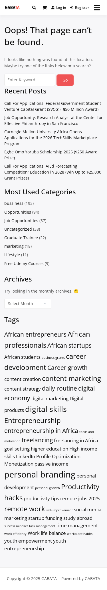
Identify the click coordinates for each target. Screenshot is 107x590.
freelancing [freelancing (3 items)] (37, 440)
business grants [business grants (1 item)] (53, 358)
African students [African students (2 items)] (22, 357)
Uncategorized (18, 229)
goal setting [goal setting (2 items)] (17, 448)
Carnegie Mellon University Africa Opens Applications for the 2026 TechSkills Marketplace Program (50, 137)
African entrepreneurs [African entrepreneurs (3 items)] (35, 334)
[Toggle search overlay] (34, 8)
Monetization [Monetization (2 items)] (18, 463)
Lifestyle (12, 254)
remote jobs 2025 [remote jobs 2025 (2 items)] (80, 498)
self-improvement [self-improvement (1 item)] (59, 510)
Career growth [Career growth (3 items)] (67, 368)
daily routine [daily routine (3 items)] (59, 388)
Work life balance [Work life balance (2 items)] (47, 533)
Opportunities (17, 212)
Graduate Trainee (21, 237)
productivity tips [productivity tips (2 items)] (41, 498)
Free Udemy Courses (24, 263)
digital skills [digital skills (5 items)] (46, 409)
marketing (14, 246)
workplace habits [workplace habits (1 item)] (79, 534)
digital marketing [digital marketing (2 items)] (49, 398)
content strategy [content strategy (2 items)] (22, 388)
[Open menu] (97, 7)
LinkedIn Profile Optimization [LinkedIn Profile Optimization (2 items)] (48, 456)
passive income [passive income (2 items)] (51, 463)
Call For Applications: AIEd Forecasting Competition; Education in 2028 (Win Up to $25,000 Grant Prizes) (52, 172)
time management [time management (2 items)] (77, 525)
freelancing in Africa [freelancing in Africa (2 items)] (76, 440)
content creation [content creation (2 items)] (22, 379)
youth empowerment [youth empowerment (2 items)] (28, 540)
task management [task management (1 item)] (42, 526)
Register (79, 7)
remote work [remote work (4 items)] (24, 508)
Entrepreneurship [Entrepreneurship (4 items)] (32, 420)
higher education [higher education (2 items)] (49, 448)
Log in (58, 7)
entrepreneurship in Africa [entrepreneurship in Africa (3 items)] (41, 431)
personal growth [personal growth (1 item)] (47, 488)
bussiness (13, 203)
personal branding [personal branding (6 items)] (39, 474)
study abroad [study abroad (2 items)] (77, 518)
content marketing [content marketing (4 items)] (71, 378)
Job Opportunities (21, 220)
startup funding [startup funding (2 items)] (45, 518)
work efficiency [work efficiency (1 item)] (15, 534)
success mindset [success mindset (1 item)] (16, 526)
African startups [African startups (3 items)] (69, 345)
